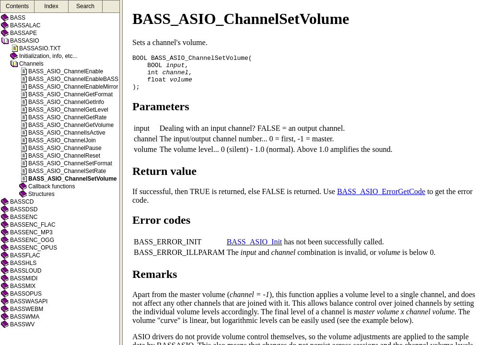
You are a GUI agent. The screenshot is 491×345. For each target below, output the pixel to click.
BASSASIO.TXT (40, 48)
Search (85, 6)
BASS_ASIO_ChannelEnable (65, 71)
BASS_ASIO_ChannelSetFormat (70, 163)
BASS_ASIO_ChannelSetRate (67, 171)
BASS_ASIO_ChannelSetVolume (72, 178)
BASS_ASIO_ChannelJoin (62, 140)
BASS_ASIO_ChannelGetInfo (66, 102)
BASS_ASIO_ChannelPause (65, 148)
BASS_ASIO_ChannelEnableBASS (73, 79)
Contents (17, 6)
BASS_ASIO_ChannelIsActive (66, 132)
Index (51, 6)
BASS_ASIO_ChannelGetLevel (68, 109)
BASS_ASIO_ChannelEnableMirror (73, 86)
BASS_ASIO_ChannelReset (64, 155)
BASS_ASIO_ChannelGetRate (67, 117)
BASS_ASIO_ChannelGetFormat (70, 94)
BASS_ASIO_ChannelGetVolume (71, 125)
